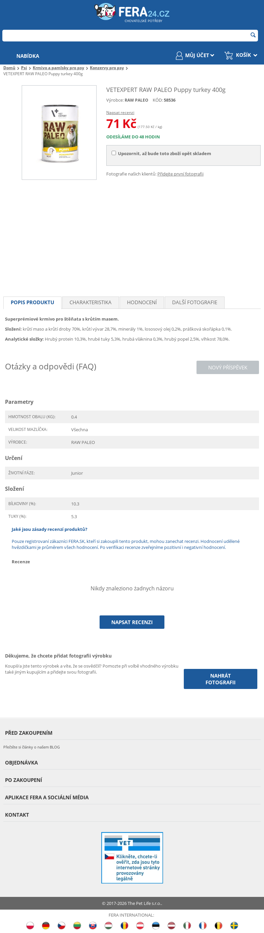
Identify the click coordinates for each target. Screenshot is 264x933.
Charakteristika (91, 302)
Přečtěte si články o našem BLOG (31, 746)
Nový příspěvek (227, 367)
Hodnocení (142, 302)
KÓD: (158, 100)
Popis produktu (32, 302)
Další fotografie (194, 302)
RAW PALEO (136, 100)
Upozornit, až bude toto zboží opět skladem (161, 153)
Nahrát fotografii (221, 679)
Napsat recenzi (120, 112)
